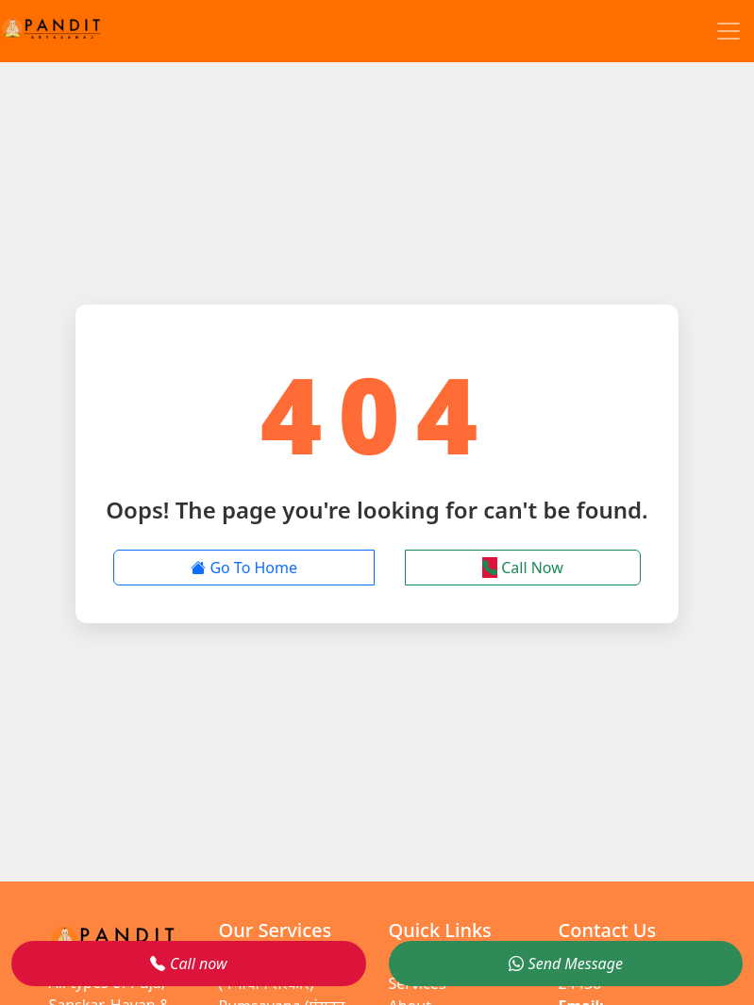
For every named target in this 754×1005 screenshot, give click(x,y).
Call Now (522, 567)
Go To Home (244, 567)
